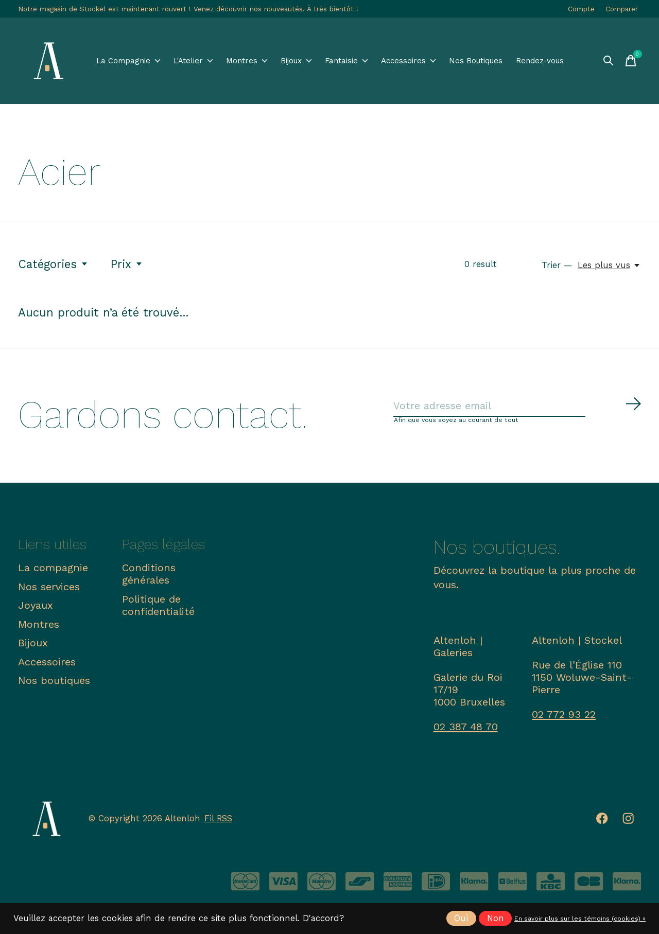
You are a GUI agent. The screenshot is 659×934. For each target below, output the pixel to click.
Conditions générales (149, 577)
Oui (461, 918)
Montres (252, 61)
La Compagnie (128, 61)
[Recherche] (608, 60)
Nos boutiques (54, 683)
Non (495, 918)
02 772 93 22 (564, 717)
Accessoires (432, 61)
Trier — (557, 265)
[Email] (517, 407)
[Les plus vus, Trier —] (609, 265)
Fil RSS (218, 821)
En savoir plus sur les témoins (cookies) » (580, 918)
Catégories (53, 264)
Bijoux (308, 61)
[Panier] (630, 60)
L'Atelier (194, 61)
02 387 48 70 (465, 730)
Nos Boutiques (498, 61)
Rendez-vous (560, 61)
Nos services (49, 589)
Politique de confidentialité (158, 607)
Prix (127, 264)
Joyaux (35, 608)
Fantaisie (365, 61)
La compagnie (53, 571)
